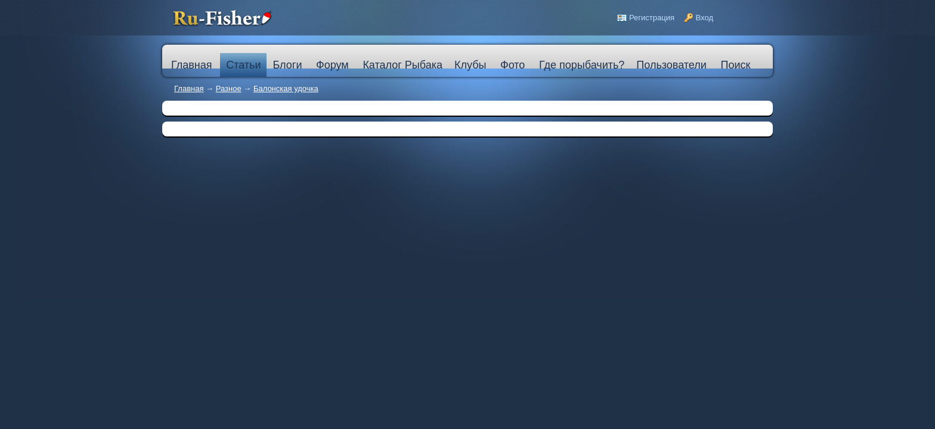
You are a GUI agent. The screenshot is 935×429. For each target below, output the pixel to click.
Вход (704, 17)
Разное (229, 88)
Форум (332, 65)
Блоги (287, 65)
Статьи (243, 65)
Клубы (470, 65)
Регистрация (651, 17)
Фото (512, 65)
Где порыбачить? (581, 65)
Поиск (735, 65)
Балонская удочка (285, 88)
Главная (188, 88)
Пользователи (671, 65)
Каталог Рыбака (402, 65)
